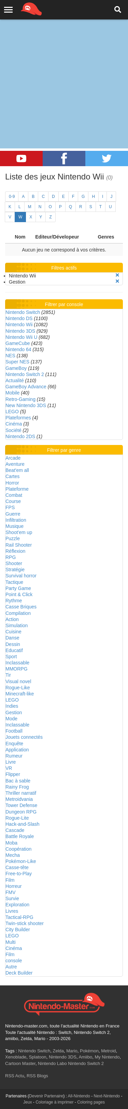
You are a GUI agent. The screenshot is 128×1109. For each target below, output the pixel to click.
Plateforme (17, 489)
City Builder (17, 929)
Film (9, 880)
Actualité (14, 380)
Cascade (14, 830)
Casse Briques (21, 606)
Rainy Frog (17, 787)
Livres (11, 911)
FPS (10, 507)
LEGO (12, 411)
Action (12, 619)
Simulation (16, 625)
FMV (10, 892)
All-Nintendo (79, 1096)
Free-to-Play (18, 873)
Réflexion (15, 551)
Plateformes (18, 417)
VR (8, 768)
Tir (8, 675)
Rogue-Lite (17, 818)
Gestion (13, 712)
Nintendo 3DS (20, 331)
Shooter (13, 563)
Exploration (17, 904)
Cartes (12, 476)
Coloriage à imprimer (54, 1102)
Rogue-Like (17, 687)
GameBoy (16, 368)
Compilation (18, 613)
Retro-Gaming (20, 399)
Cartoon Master (20, 1063)
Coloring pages (91, 1102)
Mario (71, 1050)
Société (13, 430)
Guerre (12, 514)
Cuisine (13, 631)
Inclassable (17, 662)
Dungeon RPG (21, 812)
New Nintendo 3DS (25, 405)
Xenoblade (15, 1057)
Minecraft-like (19, 693)
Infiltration (15, 520)
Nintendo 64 (18, 349)
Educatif (14, 650)
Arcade (12, 458)
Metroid (108, 1050)
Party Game (18, 588)
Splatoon (37, 1057)
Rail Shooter (18, 545)
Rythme (13, 600)
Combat (13, 495)
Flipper (12, 774)
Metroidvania (19, 799)
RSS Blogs (37, 1075)
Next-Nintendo (107, 1096)
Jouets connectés (24, 737)
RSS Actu (14, 1075)
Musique (14, 526)
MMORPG (16, 669)
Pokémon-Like (20, 861)
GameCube (17, 343)
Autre (11, 966)
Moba (11, 843)
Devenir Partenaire (46, 1096)
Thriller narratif (20, 793)
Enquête (14, 743)
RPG (10, 557)
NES (10, 355)
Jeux (27, 1102)
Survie (12, 898)
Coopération (18, 849)
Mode (11, 718)
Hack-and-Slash (22, 824)
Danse (12, 637)
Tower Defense (21, 805)
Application (17, 749)
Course (13, 501)
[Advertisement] (64, 67)
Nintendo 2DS (20, 436)
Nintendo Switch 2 (24, 374)
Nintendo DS (18, 318)
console (13, 960)
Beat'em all (17, 470)
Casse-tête (17, 867)
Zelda (58, 1050)
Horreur (13, 886)
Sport (11, 656)
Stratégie (15, 569)
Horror (12, 483)
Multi (10, 942)
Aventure (15, 464)
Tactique (14, 582)
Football (14, 731)
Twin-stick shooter (24, 923)
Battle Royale (19, 836)
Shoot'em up (18, 532)
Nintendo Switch (22, 312)
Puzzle (12, 538)
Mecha (12, 855)
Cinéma (13, 424)
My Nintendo (107, 1057)
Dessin (12, 644)
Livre (10, 762)
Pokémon (89, 1050)
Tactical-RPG (19, 917)
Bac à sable (17, 780)
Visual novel (18, 681)
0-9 (12, 196)
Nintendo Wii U (21, 337)
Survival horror (21, 575)
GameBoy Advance (25, 386)
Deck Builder (18, 973)
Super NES (17, 361)
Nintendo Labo (52, 1063)
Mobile (12, 392)
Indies (11, 706)
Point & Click (18, 594)
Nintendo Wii (18, 324)
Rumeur (14, 756)
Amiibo (85, 1057)
